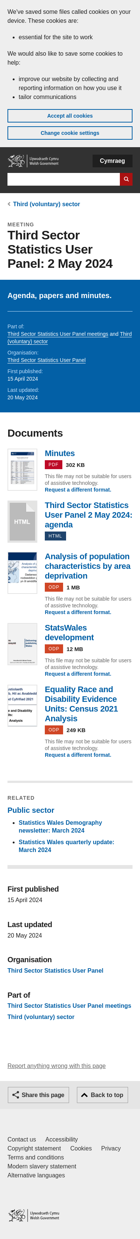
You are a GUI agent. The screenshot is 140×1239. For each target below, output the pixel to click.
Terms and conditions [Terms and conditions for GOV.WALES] (35, 1157)
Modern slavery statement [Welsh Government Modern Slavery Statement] (41, 1166)
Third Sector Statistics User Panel (46, 360)
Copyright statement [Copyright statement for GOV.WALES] (34, 1148)
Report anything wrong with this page (56, 1066)
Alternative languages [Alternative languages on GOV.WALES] (36, 1175)
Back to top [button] (107, 1095)
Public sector (31, 810)
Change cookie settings (70, 133)
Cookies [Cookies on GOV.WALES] (81, 1148)
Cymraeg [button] (112, 161)
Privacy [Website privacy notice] (111, 1148)
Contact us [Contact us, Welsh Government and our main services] (21, 1139)
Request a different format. (78, 490)
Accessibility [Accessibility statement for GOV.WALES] (61, 1139)
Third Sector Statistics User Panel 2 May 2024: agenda (22, 522)
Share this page (43, 1095)
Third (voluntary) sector (46, 204)
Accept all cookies (70, 116)
